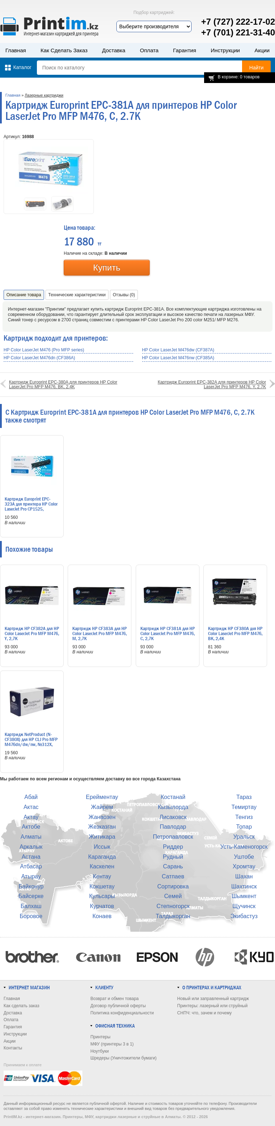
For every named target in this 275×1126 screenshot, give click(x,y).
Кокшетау (102, 886)
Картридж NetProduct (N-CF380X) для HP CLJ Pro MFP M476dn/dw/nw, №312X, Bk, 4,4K (31, 741)
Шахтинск (244, 886)
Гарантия (184, 50)
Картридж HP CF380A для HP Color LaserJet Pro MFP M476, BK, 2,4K (235, 633)
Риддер (173, 847)
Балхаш (30, 906)
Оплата (149, 50)
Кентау (102, 876)
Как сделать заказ (63, 50)
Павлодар (173, 827)
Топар (244, 827)
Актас (31, 807)
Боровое (31, 916)
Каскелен (102, 866)
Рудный (173, 857)
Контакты (13, 1048)
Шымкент (244, 896)
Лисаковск (173, 817)
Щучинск (243, 906)
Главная (15, 50)
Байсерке (31, 896)
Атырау (31, 876)
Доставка (113, 50)
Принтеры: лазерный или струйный (212, 1005)
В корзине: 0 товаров (239, 76)
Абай (31, 797)
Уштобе (244, 857)
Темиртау (243, 807)
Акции (262, 50)
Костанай (173, 797)
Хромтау (244, 866)
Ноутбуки (99, 1051)
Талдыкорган (173, 916)
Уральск (244, 837)
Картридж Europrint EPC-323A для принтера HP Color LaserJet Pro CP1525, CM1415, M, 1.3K (31, 506)
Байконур (31, 886)
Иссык (102, 847)
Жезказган (102, 827)
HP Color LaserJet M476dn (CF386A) (39, 357)
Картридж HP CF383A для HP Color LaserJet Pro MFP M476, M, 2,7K (99, 633)
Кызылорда (173, 807)
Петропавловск (173, 837)
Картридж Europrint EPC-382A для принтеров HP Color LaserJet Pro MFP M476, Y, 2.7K (212, 384)
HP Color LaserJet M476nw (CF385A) (178, 357)
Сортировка (173, 886)
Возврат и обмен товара (114, 998)
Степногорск (172, 906)
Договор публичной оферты (118, 1005)
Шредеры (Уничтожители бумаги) (123, 1058)
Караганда (102, 857)
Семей (173, 896)
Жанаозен (101, 817)
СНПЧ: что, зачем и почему (204, 1012)
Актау (31, 817)
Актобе (31, 827)
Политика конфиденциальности (122, 1012)
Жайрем (102, 807)
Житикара (102, 837)
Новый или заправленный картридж (213, 998)
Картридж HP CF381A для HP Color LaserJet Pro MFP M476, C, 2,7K (167, 633)
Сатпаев (173, 876)
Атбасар (31, 866)
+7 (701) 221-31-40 (238, 32)
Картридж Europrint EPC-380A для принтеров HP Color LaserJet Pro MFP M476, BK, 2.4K (63, 384)
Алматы (30, 837)
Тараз (244, 797)
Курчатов (102, 906)
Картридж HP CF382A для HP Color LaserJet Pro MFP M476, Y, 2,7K (32, 633)
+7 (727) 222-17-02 (238, 21)
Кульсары (102, 896)
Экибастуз (243, 916)
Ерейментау (102, 797)
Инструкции (225, 50)
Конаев (101, 916)
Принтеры (100, 1036)
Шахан (244, 876)
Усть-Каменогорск (243, 847)
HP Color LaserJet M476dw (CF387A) (178, 349)
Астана (30, 857)
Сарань (173, 866)
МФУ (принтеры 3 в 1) (112, 1044)
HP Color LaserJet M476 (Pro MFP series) (44, 349)
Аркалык (31, 847)
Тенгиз (244, 817)
